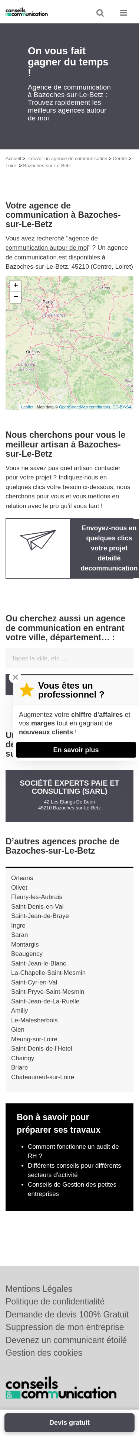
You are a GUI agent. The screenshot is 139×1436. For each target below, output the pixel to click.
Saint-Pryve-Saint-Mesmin (47, 991)
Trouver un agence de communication (67, 158)
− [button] (15, 297)
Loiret (12, 165)
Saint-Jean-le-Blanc (38, 963)
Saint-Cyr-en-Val (34, 982)
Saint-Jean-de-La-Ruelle (45, 1001)
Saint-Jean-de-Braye (40, 915)
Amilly (19, 1010)
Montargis (25, 944)
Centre (120, 158)
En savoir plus (76, 749)
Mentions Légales (39, 1289)
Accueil (13, 158)
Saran (19, 934)
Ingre (18, 925)
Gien (17, 1029)
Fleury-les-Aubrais (36, 896)
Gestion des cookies (44, 1353)
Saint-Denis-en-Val (37, 906)
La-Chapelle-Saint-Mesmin (48, 972)
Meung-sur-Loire (34, 1039)
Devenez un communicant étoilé (66, 1340)
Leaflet (27, 407)
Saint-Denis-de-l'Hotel (41, 1048)
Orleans (22, 878)
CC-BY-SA (122, 407)
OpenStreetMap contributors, (85, 407)
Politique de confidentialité (55, 1301)
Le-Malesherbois (34, 1020)
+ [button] (15, 286)
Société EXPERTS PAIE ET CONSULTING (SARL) (69, 787)
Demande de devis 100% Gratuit (67, 1314)
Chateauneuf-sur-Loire (42, 1077)
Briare (19, 1067)
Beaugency (27, 953)
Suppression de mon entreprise (65, 1327)
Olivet (19, 887)
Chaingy (22, 1058)
